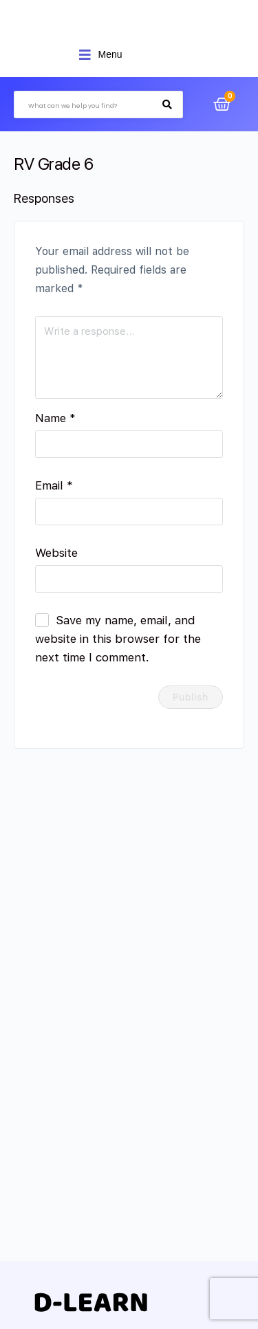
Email (54, 485)
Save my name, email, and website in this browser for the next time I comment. (118, 638)
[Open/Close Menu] (100, 55)
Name (55, 418)
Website (56, 553)
